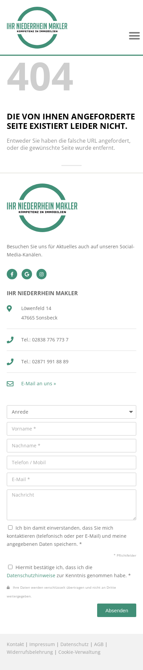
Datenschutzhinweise (31, 575)
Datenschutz (74, 644)
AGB (99, 644)
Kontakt (15, 644)
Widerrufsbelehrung (30, 652)
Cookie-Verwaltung (79, 652)
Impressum (42, 644)
